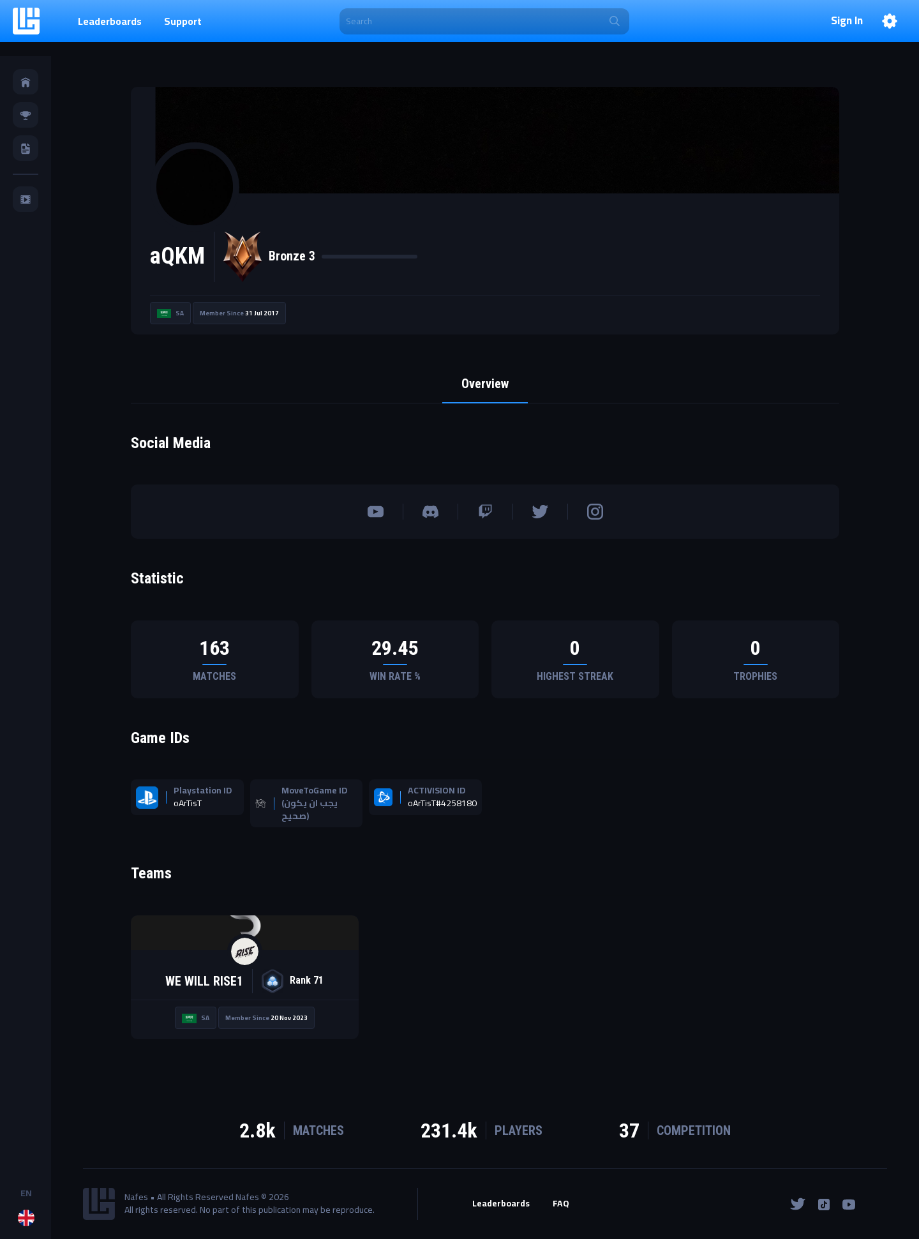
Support (183, 21)
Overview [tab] (485, 383)
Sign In (847, 21)
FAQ (561, 1204)
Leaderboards (110, 21)
